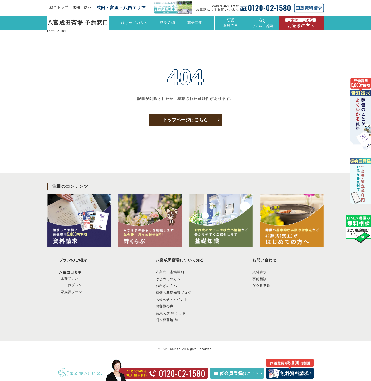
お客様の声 (164, 306)
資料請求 (259, 272)
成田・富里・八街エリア (121, 7)
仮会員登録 (261, 286)
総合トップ (58, 7)
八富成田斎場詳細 (170, 272)
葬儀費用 (195, 23)
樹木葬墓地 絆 (167, 320)
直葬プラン (70, 278)
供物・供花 (82, 7)
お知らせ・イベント (172, 299)
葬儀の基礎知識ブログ (173, 293)
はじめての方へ (134, 23)
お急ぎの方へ (300, 23)
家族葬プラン (71, 292)
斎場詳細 (167, 23)
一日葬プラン (71, 285)
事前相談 (259, 279)
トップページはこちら (185, 120)
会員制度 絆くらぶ (170, 313)
